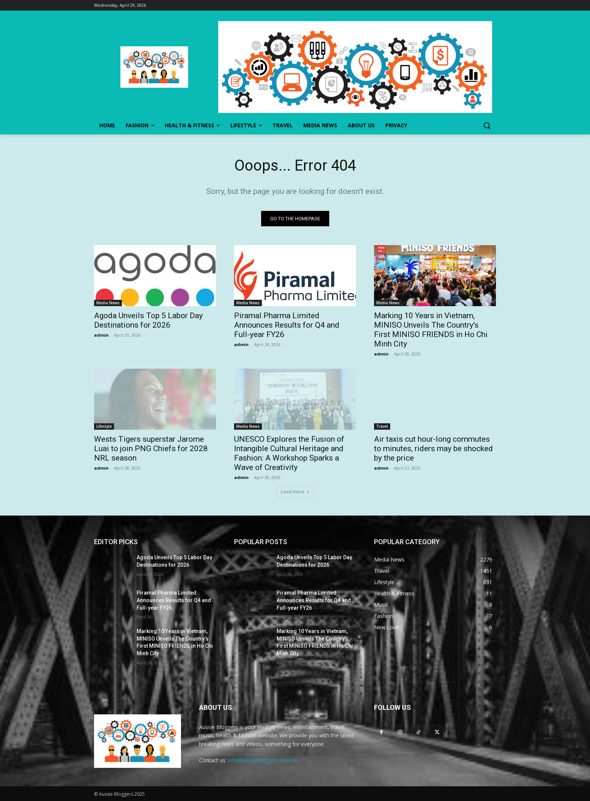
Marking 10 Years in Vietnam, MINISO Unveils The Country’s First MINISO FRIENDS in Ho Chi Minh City (431, 329)
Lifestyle (104, 426)
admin (101, 335)
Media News (108, 302)
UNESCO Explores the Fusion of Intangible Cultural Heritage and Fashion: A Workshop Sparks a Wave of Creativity (289, 453)
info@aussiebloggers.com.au (263, 760)
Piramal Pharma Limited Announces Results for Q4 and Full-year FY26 (286, 325)
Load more (295, 491)
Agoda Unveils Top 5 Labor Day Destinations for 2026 (148, 320)
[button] (487, 125)
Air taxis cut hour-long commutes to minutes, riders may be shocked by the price (433, 448)
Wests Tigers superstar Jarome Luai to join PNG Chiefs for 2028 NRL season (151, 448)
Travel (382, 426)
